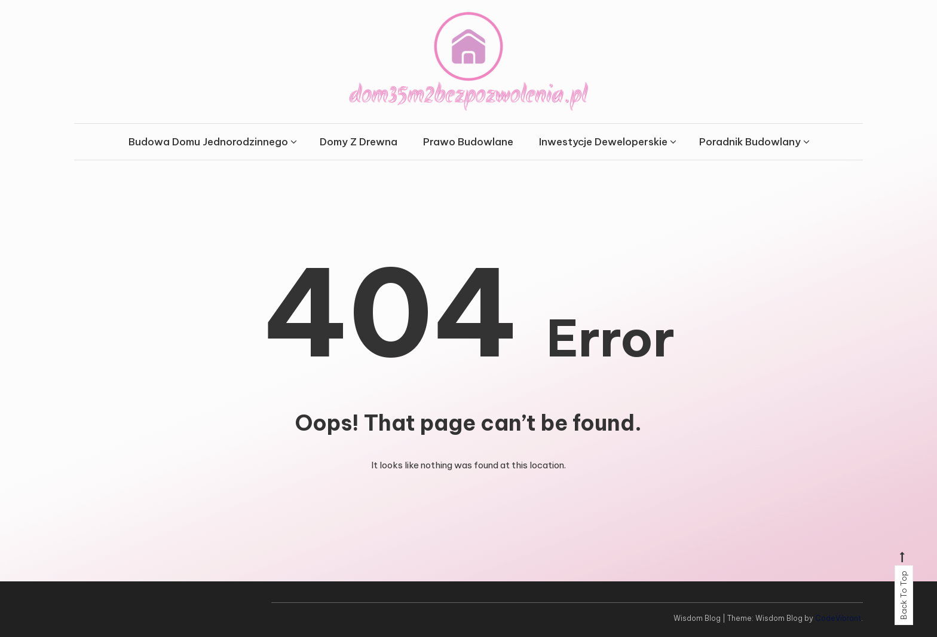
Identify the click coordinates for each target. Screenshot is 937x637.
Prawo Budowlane (468, 141)
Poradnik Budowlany (750, 141)
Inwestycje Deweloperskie (603, 141)
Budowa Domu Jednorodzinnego (208, 141)
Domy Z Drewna (358, 141)
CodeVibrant (838, 618)
